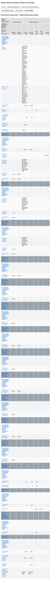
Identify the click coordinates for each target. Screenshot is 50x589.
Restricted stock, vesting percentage (5, 275)
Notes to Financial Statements (30, 7)
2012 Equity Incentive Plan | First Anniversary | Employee (5, 282)
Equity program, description (4, 48)
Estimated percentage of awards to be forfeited (5, 125)
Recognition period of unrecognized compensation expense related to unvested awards (5, 573)
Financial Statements (13, 7)
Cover (3, 7)
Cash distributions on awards (5, 110)
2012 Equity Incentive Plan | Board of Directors (5, 223)
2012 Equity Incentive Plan (5, 134)
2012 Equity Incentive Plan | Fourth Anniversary (5, 420)
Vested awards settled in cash (5, 486)
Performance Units (5, 490)
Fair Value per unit (5, 179)
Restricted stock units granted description (4, 162)
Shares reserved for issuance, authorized (4, 155)
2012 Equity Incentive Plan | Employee (5, 183)
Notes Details (29, 10)
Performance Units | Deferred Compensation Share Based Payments (5, 515)
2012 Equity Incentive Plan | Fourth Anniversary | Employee (5, 443)
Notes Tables (19, 10)
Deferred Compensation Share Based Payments (5, 466)
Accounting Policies (7, 10)
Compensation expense (5, 106)
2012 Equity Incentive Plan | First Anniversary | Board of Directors (5, 306)
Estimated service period (5, 130)
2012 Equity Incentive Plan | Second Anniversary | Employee (5, 352)
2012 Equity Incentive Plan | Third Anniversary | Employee (5, 397)
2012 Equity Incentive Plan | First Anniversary (5, 259)
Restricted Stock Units (5, 537)
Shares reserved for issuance (4, 149)
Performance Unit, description (5, 87)
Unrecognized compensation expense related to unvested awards (5, 117)
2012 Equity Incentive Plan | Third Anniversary (5, 375)
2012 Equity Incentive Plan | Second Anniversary (5, 329)
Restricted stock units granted (4, 174)
